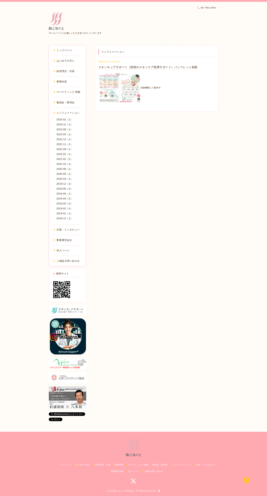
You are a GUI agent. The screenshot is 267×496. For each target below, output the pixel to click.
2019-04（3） (65, 198)
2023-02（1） (65, 134)
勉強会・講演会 (64, 102)
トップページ (63, 50)
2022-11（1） (65, 144)
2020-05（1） (65, 173)
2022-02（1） (65, 154)
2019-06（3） (65, 188)
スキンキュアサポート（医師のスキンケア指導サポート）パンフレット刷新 (148, 67)
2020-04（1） (65, 178)
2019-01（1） (65, 213)
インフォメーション (67, 112)
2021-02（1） (65, 159)
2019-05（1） (65, 193)
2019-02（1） (65, 208)
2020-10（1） (65, 164)
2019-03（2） (65, 203)
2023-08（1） (65, 129)
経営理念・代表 (64, 71)
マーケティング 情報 (67, 92)
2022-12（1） (65, 139)
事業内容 (60, 81)
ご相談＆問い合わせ (67, 260)
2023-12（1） (65, 124)
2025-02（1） (65, 119)
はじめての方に (64, 60)
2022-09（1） (65, 149)
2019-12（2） (65, 183)
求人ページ (61, 250)
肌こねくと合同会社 (124, 491)
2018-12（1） (65, 218)
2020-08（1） (65, 169)
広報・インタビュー (67, 229)
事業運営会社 (63, 240)
